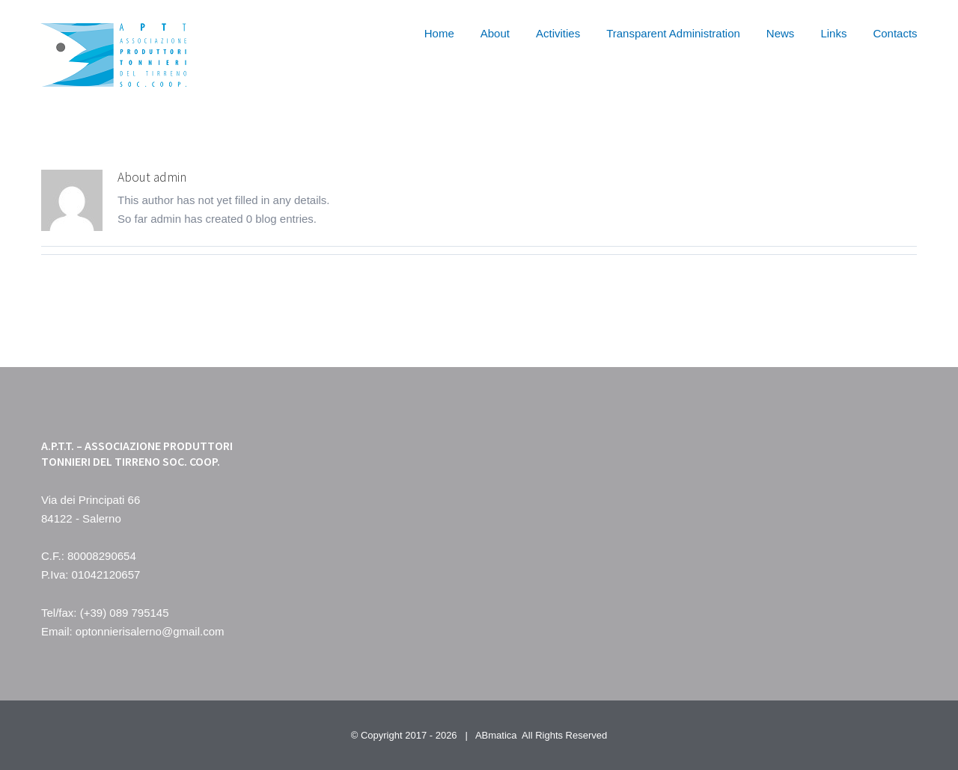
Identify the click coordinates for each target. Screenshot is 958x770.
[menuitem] (452, 32)
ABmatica (496, 735)
